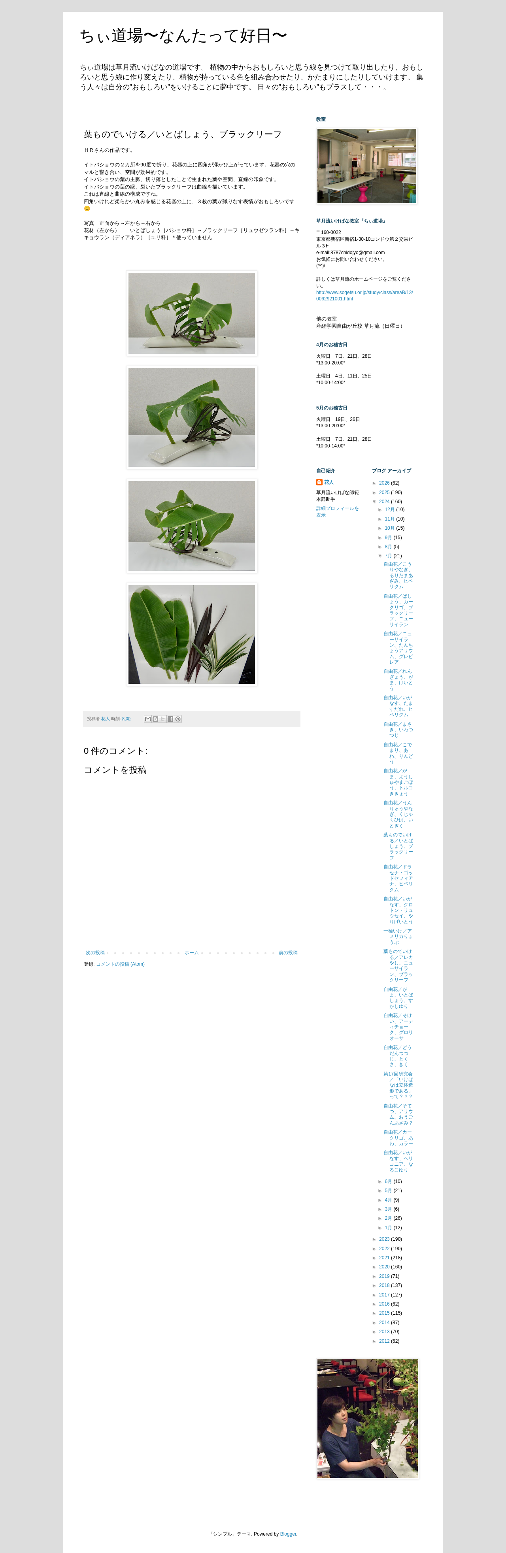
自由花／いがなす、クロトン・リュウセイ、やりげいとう (398, 910)
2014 (385, 1322)
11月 (390, 519)
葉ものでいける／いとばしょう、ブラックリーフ (398, 846)
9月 (389, 537)
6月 (389, 1181)
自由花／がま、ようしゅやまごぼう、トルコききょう (398, 782)
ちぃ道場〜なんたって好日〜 (183, 35)
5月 (389, 1190)
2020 (385, 1267)
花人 (329, 482)
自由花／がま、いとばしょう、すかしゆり (398, 998)
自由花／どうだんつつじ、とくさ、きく (397, 1056)
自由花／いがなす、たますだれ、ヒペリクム (398, 706)
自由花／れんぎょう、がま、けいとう (398, 679)
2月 (389, 1218)
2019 (385, 1276)
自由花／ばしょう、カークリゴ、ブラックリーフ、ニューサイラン (398, 610)
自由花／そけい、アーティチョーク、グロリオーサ (398, 1027)
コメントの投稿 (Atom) (120, 964)
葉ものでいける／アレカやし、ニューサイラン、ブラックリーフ (398, 966)
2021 (385, 1258)
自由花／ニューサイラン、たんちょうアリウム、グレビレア (398, 648)
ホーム (192, 952)
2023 (385, 1239)
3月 (389, 1209)
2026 (385, 483)
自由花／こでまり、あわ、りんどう (398, 753)
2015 (385, 1313)
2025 (385, 492)
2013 (385, 1331)
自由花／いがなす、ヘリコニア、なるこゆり (398, 1161)
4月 (389, 1200)
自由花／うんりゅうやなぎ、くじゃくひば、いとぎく (398, 814)
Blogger (288, 1534)
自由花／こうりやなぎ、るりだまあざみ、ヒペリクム (398, 575)
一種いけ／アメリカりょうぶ (398, 936)
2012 (385, 1341)
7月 (389, 556)
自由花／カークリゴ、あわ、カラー (398, 1137)
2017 (385, 1295)
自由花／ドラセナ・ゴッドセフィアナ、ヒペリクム (398, 878)
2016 (385, 1304)
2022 (385, 1248)
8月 (389, 546)
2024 (385, 501)
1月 (389, 1227)
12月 (390, 509)
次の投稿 (95, 952)
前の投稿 (288, 952)
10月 (390, 528)
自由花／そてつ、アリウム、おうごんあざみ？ (398, 1114)
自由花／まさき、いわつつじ (398, 729)
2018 (385, 1285)
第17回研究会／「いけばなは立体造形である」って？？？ (398, 1085)
